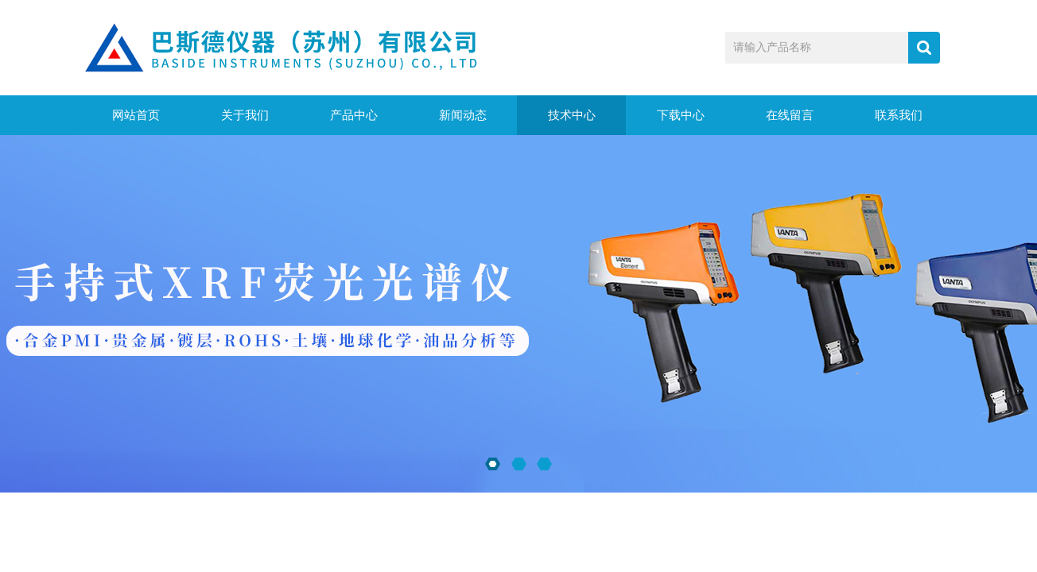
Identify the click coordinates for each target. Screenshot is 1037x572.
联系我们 (898, 115)
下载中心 (681, 115)
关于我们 (245, 115)
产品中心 (354, 115)
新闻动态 (463, 115)
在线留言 (790, 115)
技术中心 (572, 115)
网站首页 (136, 115)
